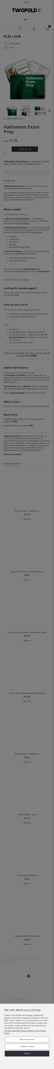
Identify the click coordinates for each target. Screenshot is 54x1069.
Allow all (27, 1053)
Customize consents (27, 1046)
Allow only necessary (27, 1039)
